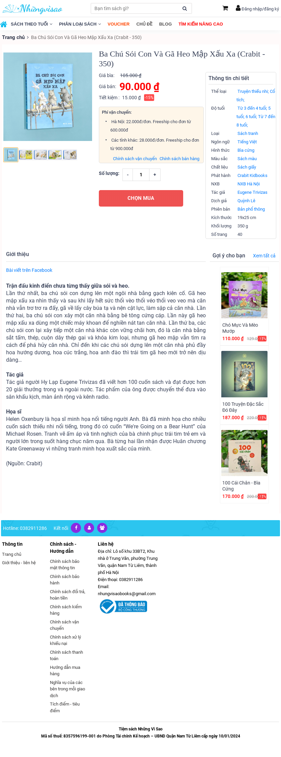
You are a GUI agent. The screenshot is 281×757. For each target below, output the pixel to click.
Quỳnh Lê (246, 200)
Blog (165, 24)
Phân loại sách (80, 24)
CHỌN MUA (141, 198)
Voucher (119, 24)
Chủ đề (144, 24)
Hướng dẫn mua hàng (65, 670)
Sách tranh (247, 133)
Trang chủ (13, 37)
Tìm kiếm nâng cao (200, 24)
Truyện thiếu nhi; (253, 91)
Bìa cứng (245, 149)
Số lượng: (109, 173)
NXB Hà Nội (248, 183)
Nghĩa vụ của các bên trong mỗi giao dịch (67, 689)
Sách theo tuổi (31, 24)
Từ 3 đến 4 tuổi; (252, 107)
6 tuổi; (251, 116)
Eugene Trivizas (252, 191)
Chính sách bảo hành (64, 579)
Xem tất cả (264, 255)
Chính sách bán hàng (179, 158)
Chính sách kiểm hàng (66, 610)
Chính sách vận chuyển (135, 158)
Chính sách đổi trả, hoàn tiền (67, 595)
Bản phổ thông (251, 208)
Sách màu (247, 158)
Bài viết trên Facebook (29, 270)
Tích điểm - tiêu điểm (65, 707)
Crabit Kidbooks (252, 175)
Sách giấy (246, 166)
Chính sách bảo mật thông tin (64, 564)
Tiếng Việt (247, 141)
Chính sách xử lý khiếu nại (65, 640)
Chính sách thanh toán (66, 655)
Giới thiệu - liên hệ (19, 562)
